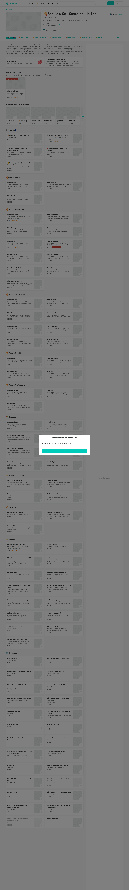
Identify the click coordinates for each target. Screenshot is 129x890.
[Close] (87, 437)
